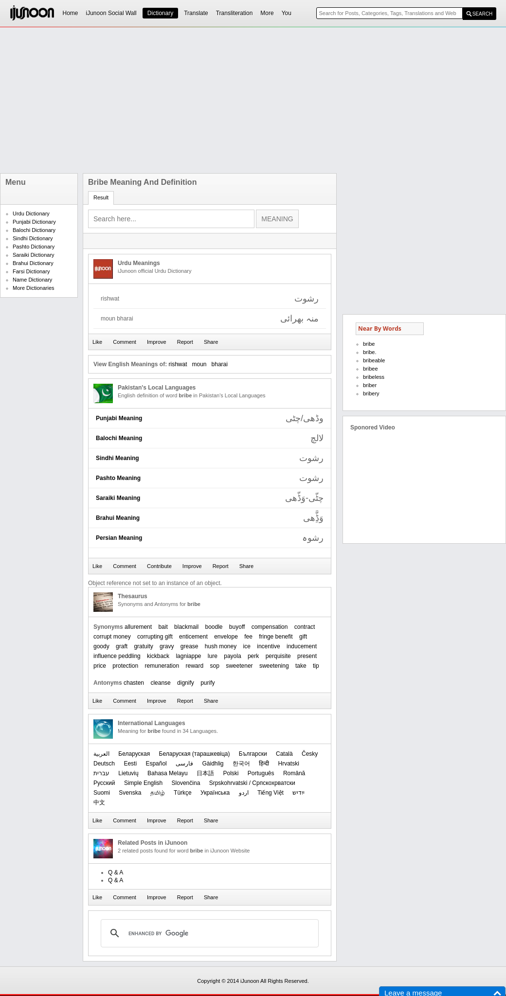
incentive (268, 646)
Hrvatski (288, 763)
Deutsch (104, 763)
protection (125, 665)
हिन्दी (264, 763)
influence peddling (117, 656)
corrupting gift (155, 636)
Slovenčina (186, 783)
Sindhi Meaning (117, 458)
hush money (220, 646)
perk (253, 656)
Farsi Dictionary (31, 271)
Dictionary (160, 13)
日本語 (205, 773)
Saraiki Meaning (118, 498)
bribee (370, 369)
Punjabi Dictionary (34, 222)
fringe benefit (275, 636)
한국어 (241, 763)
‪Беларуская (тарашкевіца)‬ (194, 753)
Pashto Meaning (118, 478)
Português (261, 773)
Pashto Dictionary (33, 246)
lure (212, 656)
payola (232, 656)
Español (155, 763)
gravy (167, 646)
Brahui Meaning (118, 518)
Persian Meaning (119, 537)
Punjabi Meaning (119, 418)
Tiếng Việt (270, 792)
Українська (215, 792)
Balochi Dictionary (34, 230)
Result (100, 197)
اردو (244, 792)
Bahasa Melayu (167, 773)
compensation (270, 626)
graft (121, 646)
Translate (196, 13)
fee (248, 636)
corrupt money (112, 636)
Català (284, 753)
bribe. (370, 352)
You (286, 13)
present (307, 656)
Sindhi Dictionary (33, 238)
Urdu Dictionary (31, 213)
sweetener (239, 665)
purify (207, 682)
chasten (134, 682)
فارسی (184, 763)
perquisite (278, 656)
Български (253, 753)
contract (304, 626)
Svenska (130, 792)
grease (190, 646)
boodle (213, 626)
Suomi (101, 792)
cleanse (160, 682)
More (266, 13)
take (301, 665)
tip (316, 665)
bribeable (374, 360)
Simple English (143, 783)
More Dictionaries (33, 288)
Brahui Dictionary (33, 263)
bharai (220, 364)
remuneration (162, 665)
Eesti (130, 763)
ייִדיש (298, 792)
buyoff (237, 626)
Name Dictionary (32, 280)
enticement (193, 636)
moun (199, 364)
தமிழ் (157, 792)
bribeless (373, 377)
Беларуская (134, 753)
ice (247, 646)
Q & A (115, 872)
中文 (99, 802)
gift (303, 636)
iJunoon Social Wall (111, 13)
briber (370, 385)
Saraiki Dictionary (33, 255)
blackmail (186, 626)
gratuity (143, 646)
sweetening (274, 665)
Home (70, 13)
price (99, 665)
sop (214, 665)
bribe (369, 344)
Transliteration (234, 13)
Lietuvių (128, 773)
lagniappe (188, 656)
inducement (302, 646)
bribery (371, 393)
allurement (138, 626)
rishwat (177, 364)
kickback (158, 656)
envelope (226, 636)
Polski (230, 773)
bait (162, 626)
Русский (104, 783)
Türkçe (183, 792)
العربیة (101, 753)
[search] (208, 933)
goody (101, 646)
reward (194, 665)
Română (294, 773)
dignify (185, 682)
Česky (310, 753)
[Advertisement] (216, 100)
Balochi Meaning (119, 438)
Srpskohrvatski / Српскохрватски (252, 783)
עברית (101, 773)
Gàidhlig (212, 763)
